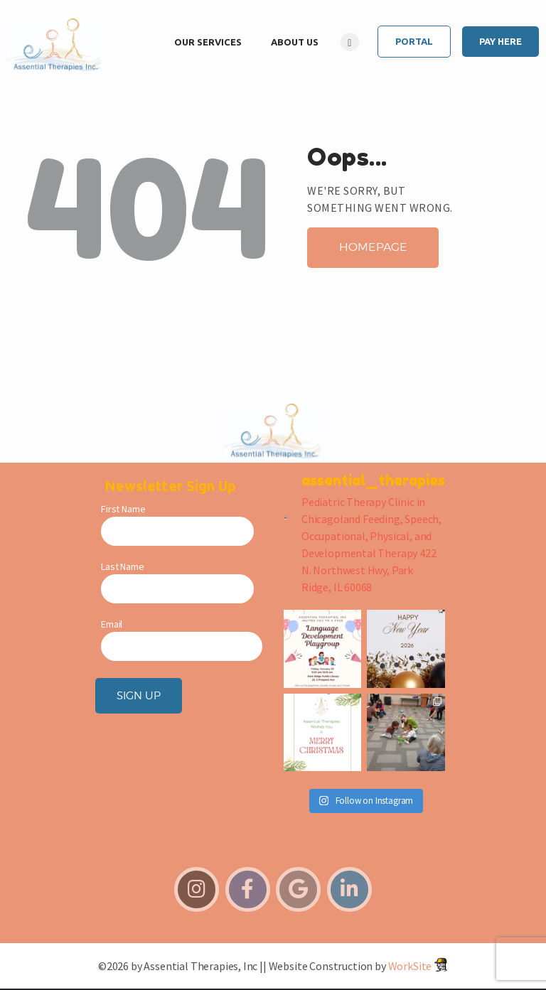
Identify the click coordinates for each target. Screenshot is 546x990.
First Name (123, 508)
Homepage (373, 247)
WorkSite (410, 966)
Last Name (122, 566)
